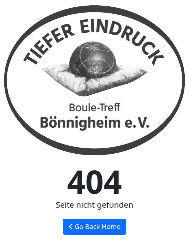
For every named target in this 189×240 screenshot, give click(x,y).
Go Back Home (95, 226)
